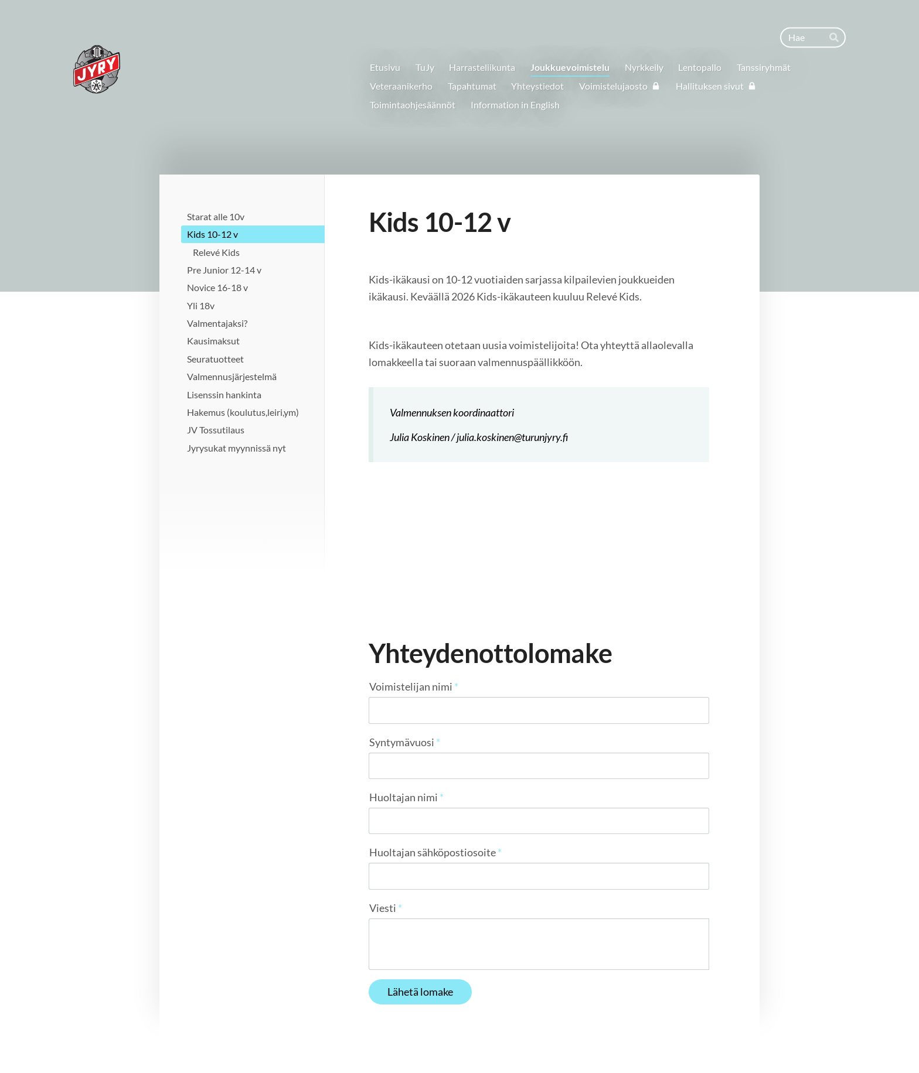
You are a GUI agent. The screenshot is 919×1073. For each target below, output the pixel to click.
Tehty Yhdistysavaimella (673, 1039)
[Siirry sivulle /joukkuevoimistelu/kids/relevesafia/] (538, 520)
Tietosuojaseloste (547, 1039)
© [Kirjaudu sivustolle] (212, 1039)
